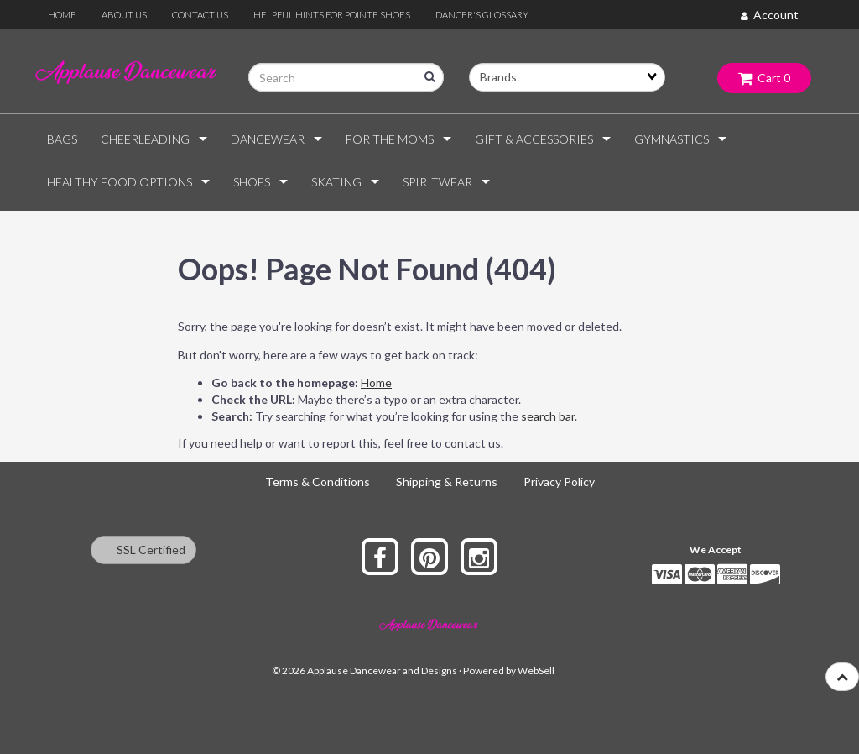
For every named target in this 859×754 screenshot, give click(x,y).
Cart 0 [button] (764, 78)
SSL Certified (143, 549)
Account (770, 15)
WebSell (536, 670)
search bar (548, 416)
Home (376, 382)
